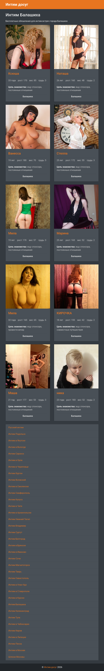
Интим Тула (14, 617)
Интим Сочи (14, 558)
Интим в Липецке (17, 637)
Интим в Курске (16, 598)
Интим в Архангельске (19, 512)
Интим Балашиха (17, 604)
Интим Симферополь (19, 493)
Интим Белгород (16, 539)
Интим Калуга (15, 499)
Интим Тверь (15, 571)
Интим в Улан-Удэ (17, 585)
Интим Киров (15, 630)
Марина (63, 233)
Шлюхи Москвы (16, 657)
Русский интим (16, 427)
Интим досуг (17, 4)
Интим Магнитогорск (19, 565)
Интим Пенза (15, 644)
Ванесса (14, 153)
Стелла (62, 153)
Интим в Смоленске (18, 486)
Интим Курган (15, 473)
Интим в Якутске (16, 440)
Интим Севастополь (18, 578)
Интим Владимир (17, 526)
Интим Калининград (18, 611)
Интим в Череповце (18, 467)
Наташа (62, 73)
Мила (12, 233)
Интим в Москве (16, 650)
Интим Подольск (17, 434)
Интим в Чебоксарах (18, 624)
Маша (12, 393)
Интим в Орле (15, 460)
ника (60, 393)
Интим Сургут (15, 532)
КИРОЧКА (64, 313)
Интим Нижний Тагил (19, 519)
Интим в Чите (15, 506)
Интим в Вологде (17, 447)
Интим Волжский (17, 480)
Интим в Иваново (17, 552)
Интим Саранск (16, 453)
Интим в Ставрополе (18, 591)
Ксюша (13, 73)
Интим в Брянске (17, 545)
